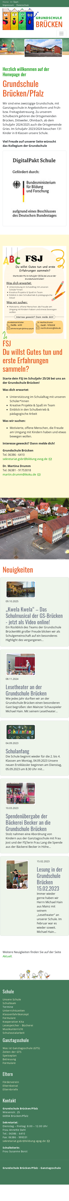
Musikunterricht (13, 1029)
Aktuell (7, 956)
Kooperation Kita (13, 1021)
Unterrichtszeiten (14, 1010)
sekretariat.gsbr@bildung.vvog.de (25, 459)
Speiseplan (10, 1055)
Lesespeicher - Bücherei (18, 1025)
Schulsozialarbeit (14, 1032)
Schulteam (9, 1003)
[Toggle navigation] (61, 33)
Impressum (8, 5)
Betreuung (9, 1059)
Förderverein (11, 1082)
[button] (5, 47)
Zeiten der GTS (12, 1051)
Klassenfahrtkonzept (16, 1014)
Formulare (9, 1018)
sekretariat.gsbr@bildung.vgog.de (24, 1141)
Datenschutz (22, 5)
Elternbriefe (10, 1089)
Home (6, 1)
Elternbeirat (10, 1085)
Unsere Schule (12, 999)
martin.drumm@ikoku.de (19, 474)
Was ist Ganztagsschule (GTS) (21, 1048)
